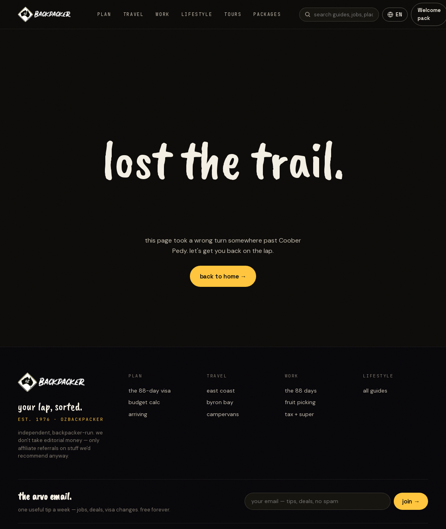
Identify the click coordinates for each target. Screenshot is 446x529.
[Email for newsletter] (317, 501)
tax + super (299, 414)
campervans (223, 414)
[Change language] (395, 15)
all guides (375, 390)
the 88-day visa (149, 390)
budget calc (144, 402)
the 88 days (301, 390)
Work (162, 14)
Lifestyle (197, 14)
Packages (267, 14)
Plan (104, 14)
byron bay (220, 402)
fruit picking (300, 402)
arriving (137, 414)
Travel (133, 14)
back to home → (223, 276)
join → (411, 501)
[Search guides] (339, 15)
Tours (232, 14)
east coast (221, 390)
